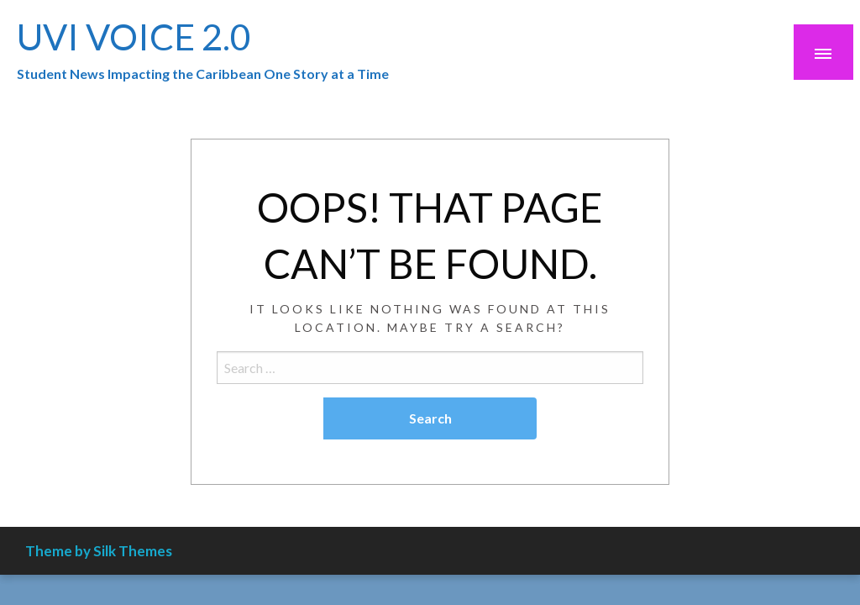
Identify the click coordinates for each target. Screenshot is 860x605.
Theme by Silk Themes (98, 551)
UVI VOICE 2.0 (134, 36)
